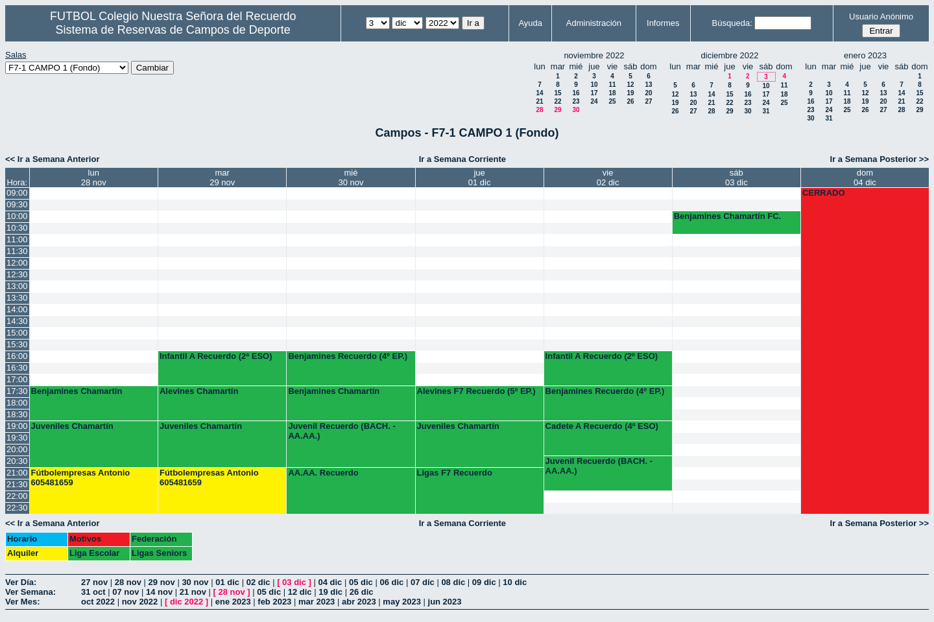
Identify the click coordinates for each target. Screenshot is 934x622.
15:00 (17, 333)
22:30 (17, 508)
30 (575, 109)
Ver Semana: (30, 592)
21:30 (17, 484)
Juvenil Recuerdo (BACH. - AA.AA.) (341, 431)
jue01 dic (479, 177)
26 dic (362, 592)
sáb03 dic (736, 177)
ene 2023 (233, 601)
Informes (663, 23)
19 (630, 93)
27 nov (94, 582)
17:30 (17, 391)
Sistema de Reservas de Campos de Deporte (173, 29)
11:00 (17, 239)
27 (648, 101)
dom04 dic (865, 177)
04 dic (330, 582)
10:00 (17, 216)
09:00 (17, 193)
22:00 (17, 496)
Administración (593, 23)
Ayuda (530, 23)
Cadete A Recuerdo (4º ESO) (601, 426)
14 (539, 93)
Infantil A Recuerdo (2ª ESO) (216, 356)
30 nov (195, 582)
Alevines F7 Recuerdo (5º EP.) (476, 391)
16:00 (17, 356)
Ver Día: (20, 582)
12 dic (300, 592)
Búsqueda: (732, 23)
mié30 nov (350, 177)
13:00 (17, 286)
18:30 (17, 414)
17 (593, 93)
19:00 (17, 426)
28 (539, 109)
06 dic (391, 582)
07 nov (125, 592)
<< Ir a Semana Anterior (52, 159)
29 (557, 109)
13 (648, 84)
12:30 (17, 274)
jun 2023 (445, 601)
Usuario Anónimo (881, 16)
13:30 (17, 298)
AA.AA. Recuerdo (323, 473)
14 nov (159, 592)
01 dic (227, 582)
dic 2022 (186, 601)
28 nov (128, 582)
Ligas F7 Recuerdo (454, 473)
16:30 (17, 368)
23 (575, 101)
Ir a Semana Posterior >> (879, 159)
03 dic (294, 582)
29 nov (162, 582)
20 (648, 93)
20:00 (17, 449)
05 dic (361, 582)
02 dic (258, 582)
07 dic (423, 582)
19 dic (330, 592)
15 (557, 93)
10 (593, 84)
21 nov (193, 592)
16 (575, 93)
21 (539, 101)
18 (612, 93)
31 (765, 111)
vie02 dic (608, 177)
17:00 (17, 379)
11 (612, 84)
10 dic (515, 582)
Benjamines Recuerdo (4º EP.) (347, 356)
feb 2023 (274, 601)
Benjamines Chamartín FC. (727, 216)
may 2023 (402, 601)
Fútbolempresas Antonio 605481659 (80, 477)
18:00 (17, 403)
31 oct (93, 592)
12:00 (17, 263)
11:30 (17, 251)
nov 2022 (140, 601)
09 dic (484, 582)
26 (630, 101)
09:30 (17, 204)
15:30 (17, 344)
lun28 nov (93, 177)
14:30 (17, 321)
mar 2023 (316, 601)
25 (612, 101)
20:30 (17, 461)
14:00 (17, 309)
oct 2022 (98, 601)
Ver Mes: (22, 601)
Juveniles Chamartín (72, 426)
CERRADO (823, 193)
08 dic (453, 582)
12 (630, 84)
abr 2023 (359, 601)
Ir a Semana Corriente (462, 159)
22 (557, 101)
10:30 (17, 228)
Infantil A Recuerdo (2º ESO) (601, 356)
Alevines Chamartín (199, 391)
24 (593, 101)
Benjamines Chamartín (77, 391)
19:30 (17, 438)
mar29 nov (222, 177)
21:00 (17, 473)
